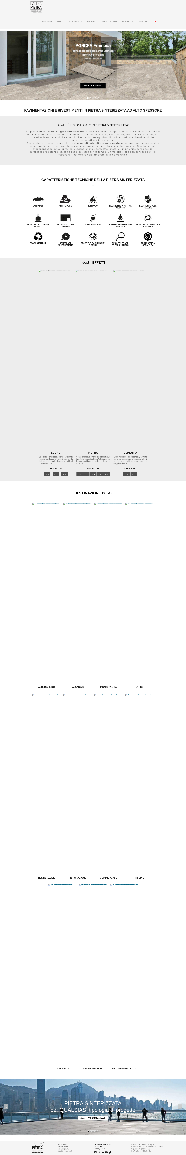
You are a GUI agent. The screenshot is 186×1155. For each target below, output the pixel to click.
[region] (93, 65)
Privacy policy (99, 1149)
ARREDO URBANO (93, 1068)
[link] (38, 1148)
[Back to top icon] (174, 1150)
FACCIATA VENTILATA (124, 1068)
